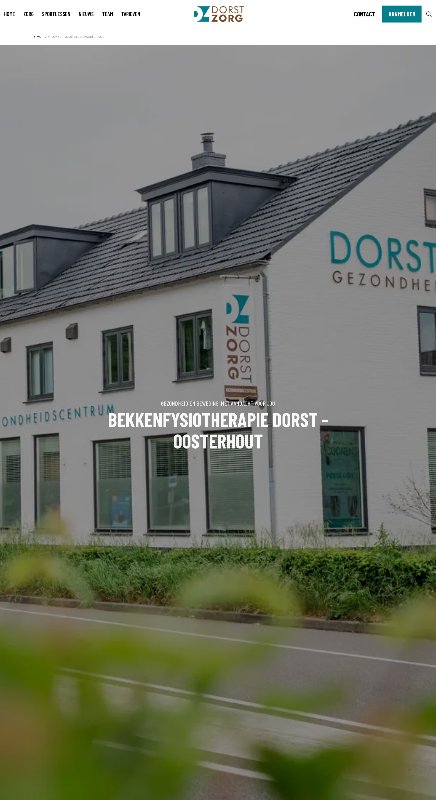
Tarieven (130, 14)
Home (9, 14)
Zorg (28, 14)
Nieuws (86, 14)
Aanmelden (402, 14)
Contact (364, 14)
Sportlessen (56, 14)
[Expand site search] (429, 14)
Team (107, 14)
